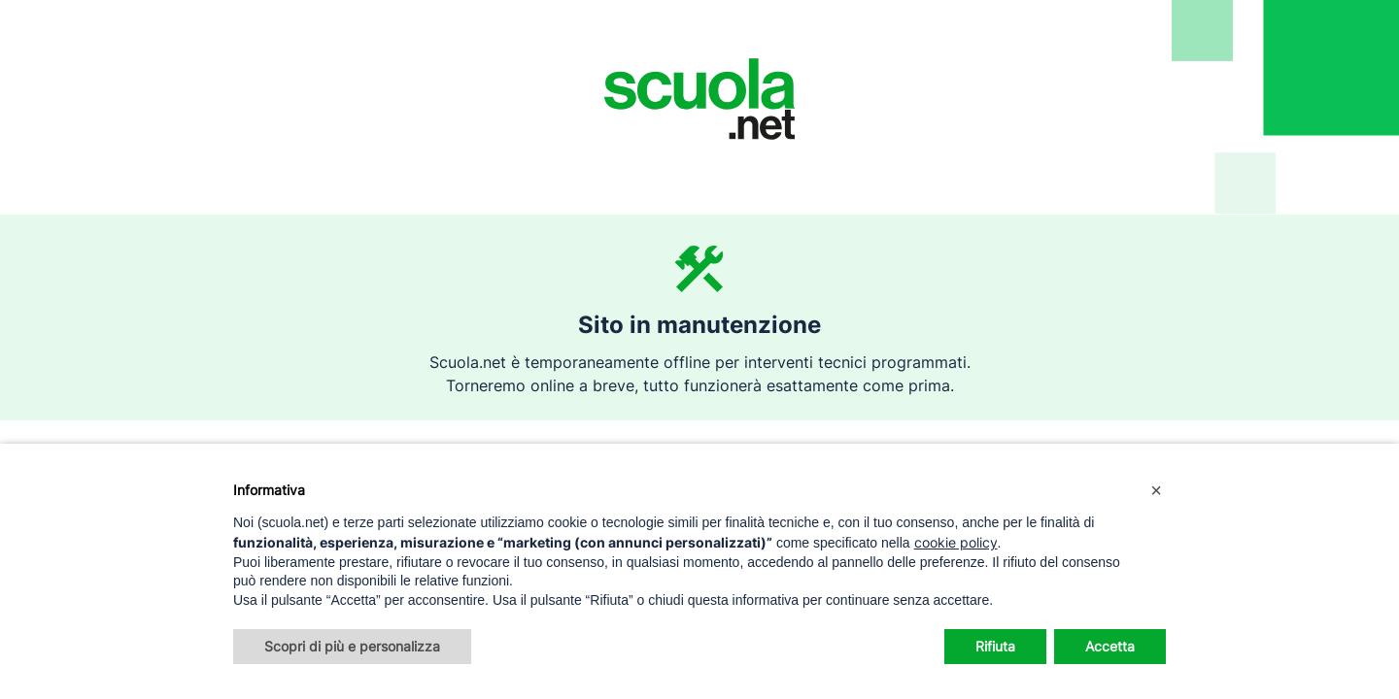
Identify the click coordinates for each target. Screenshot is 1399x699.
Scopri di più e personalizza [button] (352, 646)
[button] (1156, 490)
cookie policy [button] (956, 542)
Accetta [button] (1110, 646)
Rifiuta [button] (995, 646)
